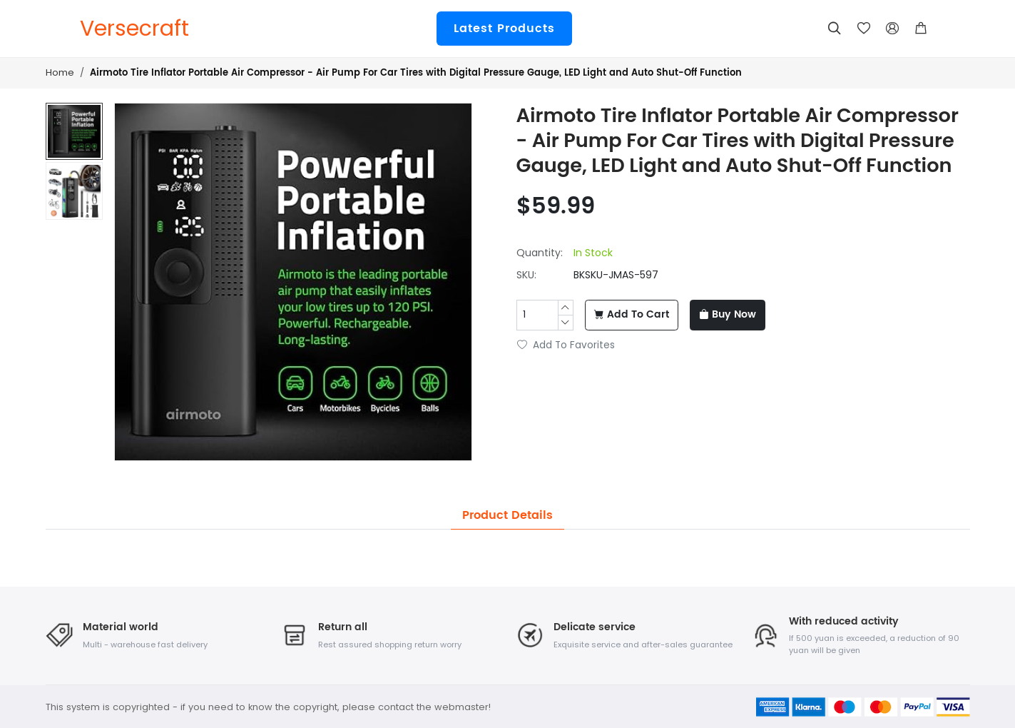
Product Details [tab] (507, 515)
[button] (921, 29)
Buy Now (727, 315)
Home (60, 72)
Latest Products (504, 28)
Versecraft (134, 29)
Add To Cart (631, 315)
